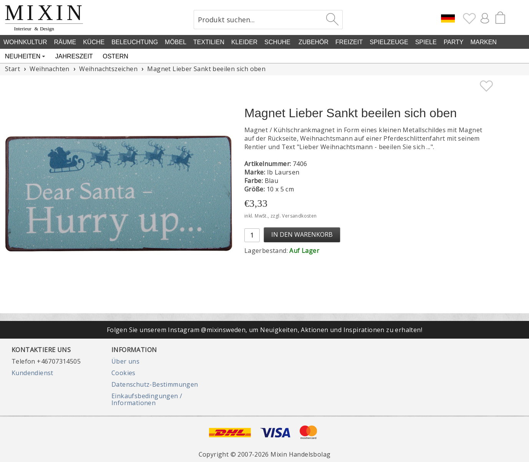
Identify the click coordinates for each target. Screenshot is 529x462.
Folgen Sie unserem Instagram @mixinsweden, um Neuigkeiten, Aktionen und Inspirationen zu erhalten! (264, 330)
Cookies (123, 373)
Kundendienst (32, 373)
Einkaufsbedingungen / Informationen (146, 399)
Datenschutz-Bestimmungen (154, 384)
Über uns (125, 361)
